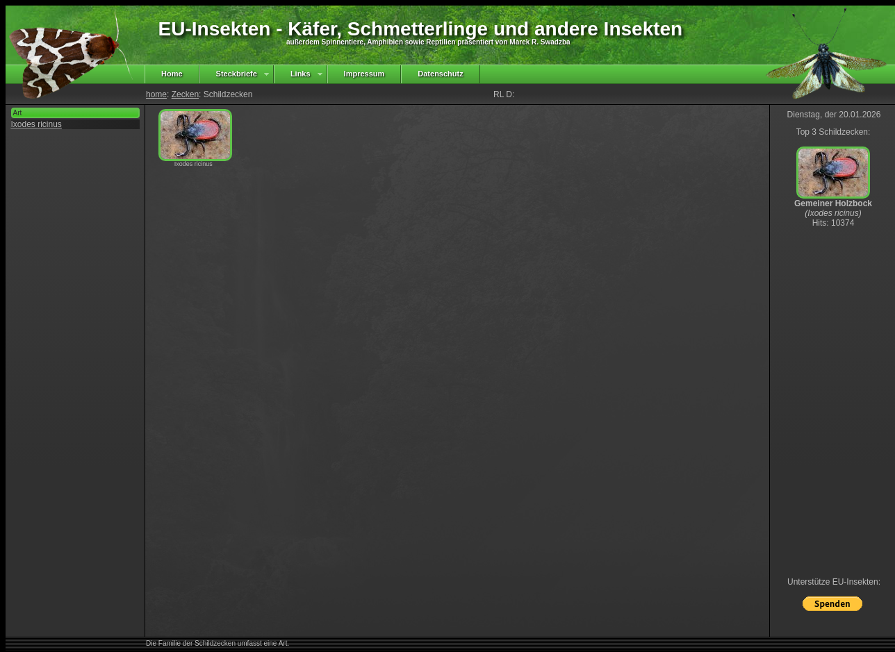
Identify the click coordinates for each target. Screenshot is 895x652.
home (156, 94)
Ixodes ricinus (36, 124)
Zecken (185, 94)
